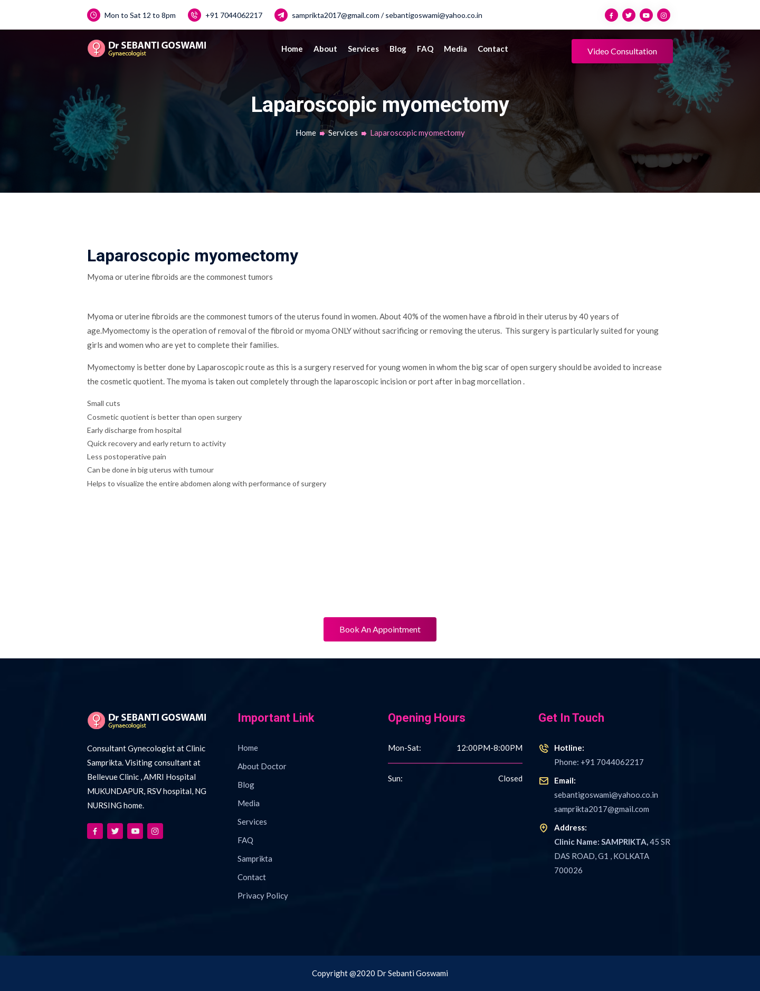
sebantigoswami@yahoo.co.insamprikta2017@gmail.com (598, 793)
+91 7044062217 (225, 15)
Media (455, 48)
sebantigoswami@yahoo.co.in (433, 15)
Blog (398, 48)
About (325, 48)
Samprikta (255, 858)
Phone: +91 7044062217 (591, 754)
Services (363, 48)
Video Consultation (622, 51)
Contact (493, 48)
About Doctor (262, 766)
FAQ (425, 48)
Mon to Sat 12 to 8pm (131, 15)
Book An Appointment (380, 629)
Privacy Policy (263, 895)
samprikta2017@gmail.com (326, 15)
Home (292, 48)
